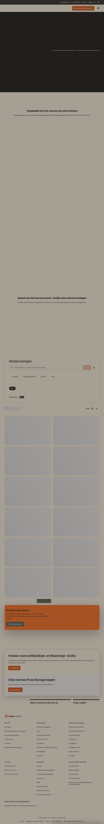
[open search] (98, 2)
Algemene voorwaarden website (35, 821)
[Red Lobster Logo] (35, 98)
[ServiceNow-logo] (52, 98)
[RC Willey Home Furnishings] (30, 98)
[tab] (16, 702)
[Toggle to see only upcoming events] (21, 397)
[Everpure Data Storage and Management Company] (13, 716)
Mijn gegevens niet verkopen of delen (74, 821)
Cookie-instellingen (56, 821)
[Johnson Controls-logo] (63, 98)
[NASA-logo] (74, 98)
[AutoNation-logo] (46, 98)
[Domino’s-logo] (68, 98)
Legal (47, 821)
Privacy (22, 821)
